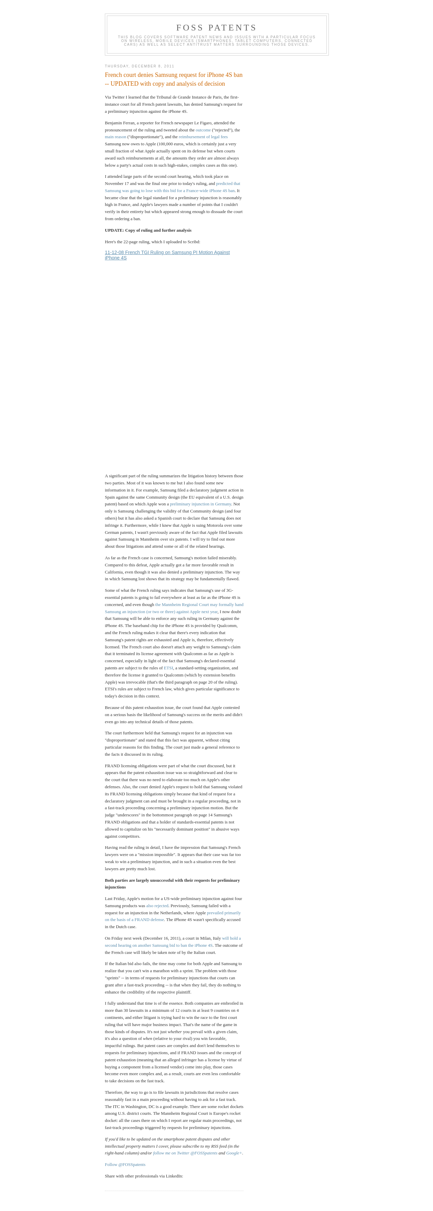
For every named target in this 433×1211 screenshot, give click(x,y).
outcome (203, 129)
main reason (115, 136)
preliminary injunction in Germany (200, 503)
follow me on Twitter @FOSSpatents (185, 1152)
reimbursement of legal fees (203, 136)
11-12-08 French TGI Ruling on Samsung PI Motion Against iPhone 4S (167, 255)
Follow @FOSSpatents (125, 1164)
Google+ (234, 1152)
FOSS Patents (216, 28)
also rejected (157, 905)
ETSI (168, 667)
